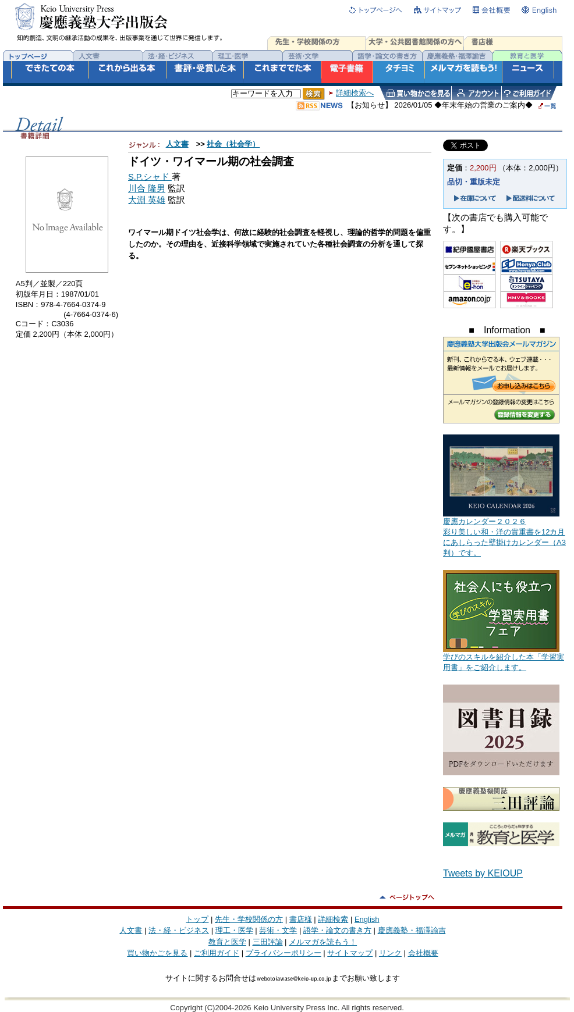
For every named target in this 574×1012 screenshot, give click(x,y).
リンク (390, 953)
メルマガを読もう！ (323, 942)
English (367, 919)
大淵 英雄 (146, 200)
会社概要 (423, 953)
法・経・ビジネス (178, 930)
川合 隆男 (146, 188)
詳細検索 (333, 919)
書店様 (300, 919)
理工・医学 (234, 930)
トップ (197, 919)
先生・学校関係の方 (249, 919)
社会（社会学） (233, 144)
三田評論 (268, 942)
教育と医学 (227, 942)
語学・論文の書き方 (337, 930)
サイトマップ (350, 953)
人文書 (177, 144)
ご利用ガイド (216, 953)
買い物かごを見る (157, 953)
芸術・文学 (278, 930)
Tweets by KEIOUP (483, 873)
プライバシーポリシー (283, 953)
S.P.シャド (150, 176)
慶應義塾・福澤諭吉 (412, 930)
